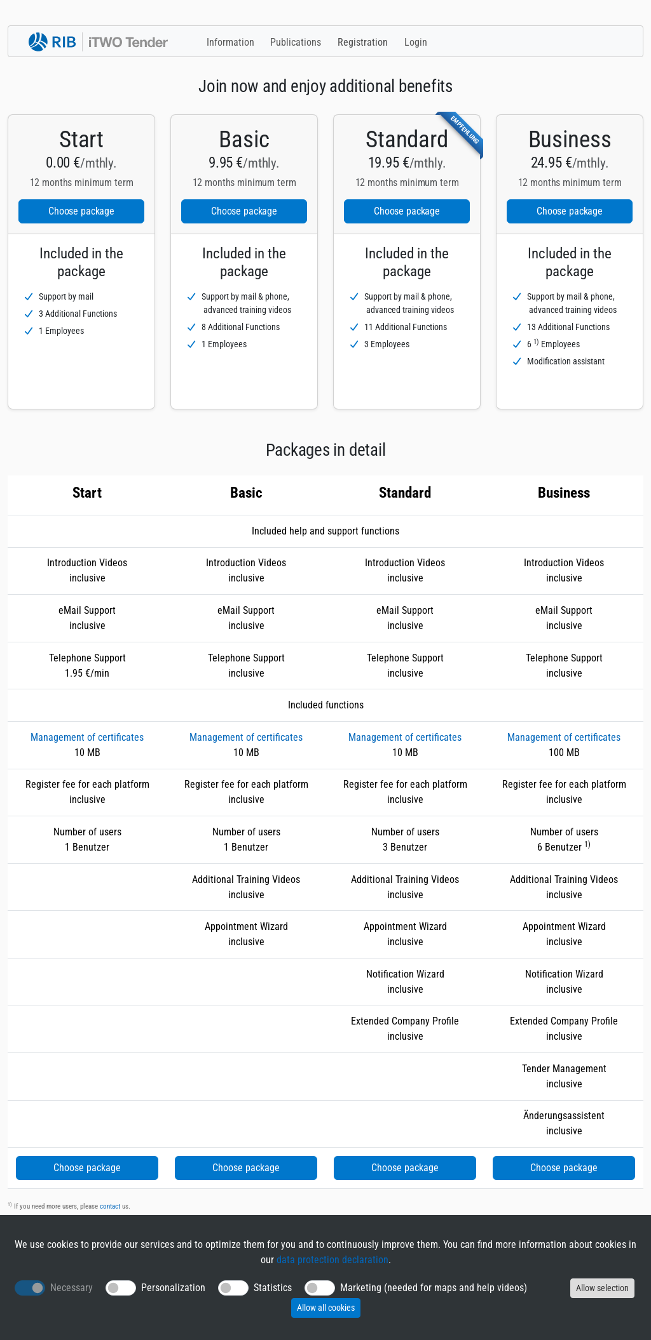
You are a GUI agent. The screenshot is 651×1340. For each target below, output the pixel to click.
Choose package (81, 211)
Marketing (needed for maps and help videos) (433, 1288)
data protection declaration (332, 1260)
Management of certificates (87, 737)
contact (110, 1206)
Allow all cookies (326, 1308)
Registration (363, 42)
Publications (295, 42)
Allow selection (602, 1288)
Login (415, 42)
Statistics (273, 1288)
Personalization (173, 1288)
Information (230, 42)
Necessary (71, 1288)
